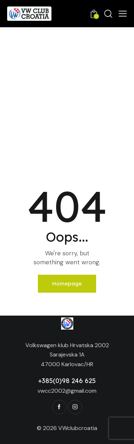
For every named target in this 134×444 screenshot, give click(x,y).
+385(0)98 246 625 (67, 381)
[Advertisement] (67, 98)
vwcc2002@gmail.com (67, 391)
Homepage (67, 283)
